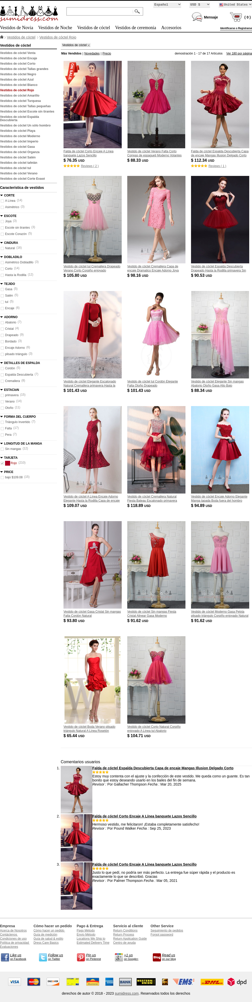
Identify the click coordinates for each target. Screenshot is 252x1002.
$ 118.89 (139, 505)
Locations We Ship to (91, 938)
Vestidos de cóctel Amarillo (19, 95)
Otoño (9, 408)
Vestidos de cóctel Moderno (20, 136)
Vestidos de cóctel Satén (18, 157)
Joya (8, 221)
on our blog (172, 956)
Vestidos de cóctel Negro (18, 74)
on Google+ (134, 956)
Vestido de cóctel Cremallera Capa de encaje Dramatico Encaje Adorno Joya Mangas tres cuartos (153, 270)
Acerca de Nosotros (13, 930)
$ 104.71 (139, 736)
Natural (10, 248)
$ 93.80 (74, 620)
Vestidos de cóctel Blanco (18, 85)
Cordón (10, 368)
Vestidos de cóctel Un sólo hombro (25, 125)
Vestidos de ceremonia (135, 27)
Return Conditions (125, 930)
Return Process (123, 934)
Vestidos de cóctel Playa (17, 131)
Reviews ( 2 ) (90, 166)
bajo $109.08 (14, 477)
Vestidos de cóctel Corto (17, 63)
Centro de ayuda (124, 942)
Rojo (11, 463)
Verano (10, 401)
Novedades (92, 53)
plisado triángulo (16, 354)
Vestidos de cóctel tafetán (18, 163)
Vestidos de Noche (55, 27)
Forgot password (162, 934)
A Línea (10, 201)
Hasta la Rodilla (15, 275)
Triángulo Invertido (17, 422)
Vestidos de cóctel (93, 27)
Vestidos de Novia (16, 27)
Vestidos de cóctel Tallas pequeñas (25, 106)
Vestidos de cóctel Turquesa (20, 101)
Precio (106, 53)
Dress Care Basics (45, 942)
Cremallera (12, 381)
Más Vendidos (71, 53)
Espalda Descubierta (19, 374)
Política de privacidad (15, 942)
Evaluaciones (9, 947)
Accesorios (171, 27)
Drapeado (11, 335)
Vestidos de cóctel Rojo (57, 37)
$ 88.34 (202, 390)
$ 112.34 (203, 160)
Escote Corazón (16, 234)
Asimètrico (12, 207)
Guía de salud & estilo (48, 938)
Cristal (9, 329)
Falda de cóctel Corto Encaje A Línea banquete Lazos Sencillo (144, 816)
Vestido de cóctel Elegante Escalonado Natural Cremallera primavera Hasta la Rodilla (90, 385)
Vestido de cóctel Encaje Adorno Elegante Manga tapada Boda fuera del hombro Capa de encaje (219, 500)
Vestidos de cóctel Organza (19, 152)
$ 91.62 (138, 620)
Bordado (10, 341)
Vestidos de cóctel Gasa (17, 147)
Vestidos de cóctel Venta (17, 53)
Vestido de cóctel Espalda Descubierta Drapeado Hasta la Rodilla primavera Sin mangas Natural (218, 270)
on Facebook (20, 956)
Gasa (8, 289)
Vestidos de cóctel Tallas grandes (24, 69)
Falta (8, 428)
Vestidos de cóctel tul (15, 168)
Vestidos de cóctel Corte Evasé (22, 178)
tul (6, 302)
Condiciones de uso (13, 938)
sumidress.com (127, 993)
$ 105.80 (76, 275)
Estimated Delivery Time (93, 942)
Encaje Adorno (15, 348)
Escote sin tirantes (17, 227)
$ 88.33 (138, 160)
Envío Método (86, 934)
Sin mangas (13, 449)
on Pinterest (96, 956)
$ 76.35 (74, 160)
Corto (8, 268)
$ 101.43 (76, 390)
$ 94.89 (202, 505)
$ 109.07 (76, 505)
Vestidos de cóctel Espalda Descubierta (19, 118)
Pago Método (86, 930)
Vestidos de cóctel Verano (18, 173)
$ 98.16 (138, 275)
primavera (11, 395)
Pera (8, 434)
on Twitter (58, 956)
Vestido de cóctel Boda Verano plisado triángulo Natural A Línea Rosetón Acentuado (89, 731)
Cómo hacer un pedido (49, 930)
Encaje (9, 308)
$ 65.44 (74, 736)
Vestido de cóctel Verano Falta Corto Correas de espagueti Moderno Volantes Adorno (154, 155)
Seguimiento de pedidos (167, 930)
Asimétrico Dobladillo (19, 262)
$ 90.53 (202, 275)
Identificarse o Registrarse (236, 28)
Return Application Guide (130, 938)
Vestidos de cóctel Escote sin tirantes (27, 111)
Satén (9, 295)
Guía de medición (45, 934)
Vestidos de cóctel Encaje (18, 58)
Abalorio (10, 322)
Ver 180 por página (239, 53)
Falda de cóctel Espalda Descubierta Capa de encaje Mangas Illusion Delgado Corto (163, 768)
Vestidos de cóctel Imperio (19, 141)
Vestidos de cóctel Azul (17, 79)
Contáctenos (9, 934)
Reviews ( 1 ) (217, 166)
